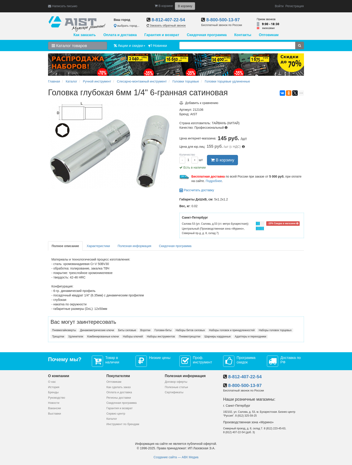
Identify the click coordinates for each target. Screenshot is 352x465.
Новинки (157, 46)
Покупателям (118, 376)
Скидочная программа (207, 35)
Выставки (54, 413)
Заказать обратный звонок (166, 25)
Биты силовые (127, 330)
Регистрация (294, 6)
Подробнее (214, 181)
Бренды (53, 392)
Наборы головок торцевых (275, 330)
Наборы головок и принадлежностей (232, 330)
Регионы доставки (118, 397)
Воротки (145, 330)
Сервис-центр (115, 413)
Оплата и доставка (120, 35)
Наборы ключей (133, 336)
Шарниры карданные (218, 336)
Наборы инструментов (161, 336)
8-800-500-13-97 (223, 19)
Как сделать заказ (118, 387)
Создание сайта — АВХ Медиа (176, 457)
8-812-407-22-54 (168, 19)
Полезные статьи (176, 387)
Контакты (242, 35)
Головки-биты (163, 330)
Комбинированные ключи (103, 336)
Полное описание (65, 246)
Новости (53, 402)
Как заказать (84, 35)
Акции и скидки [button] (129, 46)
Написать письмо (62, 6)
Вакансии (54, 408)
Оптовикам (269, 35)
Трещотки (58, 336)
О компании (58, 376)
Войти (279, 6)
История (53, 387)
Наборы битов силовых (190, 330)
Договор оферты (176, 381)
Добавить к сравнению (198, 103)
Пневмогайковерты (64, 330)
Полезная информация (134, 246)
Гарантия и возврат (161, 35)
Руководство (56, 397)
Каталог (111, 418)
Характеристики (98, 246)
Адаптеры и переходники (250, 336)
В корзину (222, 160)
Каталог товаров (69, 45)
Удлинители (75, 336)
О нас (52, 381)
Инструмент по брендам (122, 424)
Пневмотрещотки (189, 336)
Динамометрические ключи (97, 330)
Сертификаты (174, 392)
